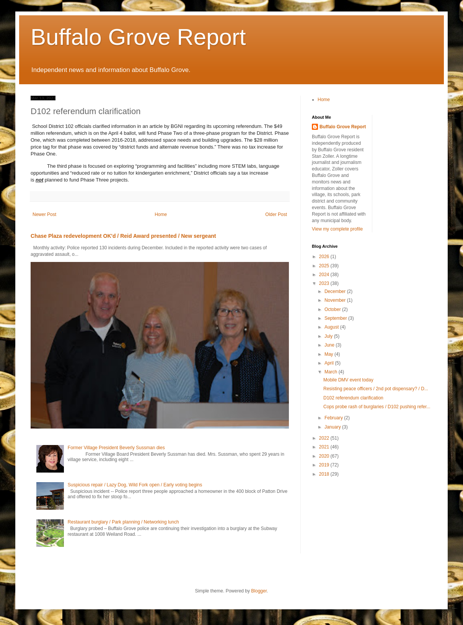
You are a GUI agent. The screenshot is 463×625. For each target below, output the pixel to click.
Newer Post (44, 214)
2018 (325, 474)
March (331, 372)
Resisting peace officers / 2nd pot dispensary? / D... (375, 388)
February (334, 417)
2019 (325, 465)
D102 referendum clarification (353, 398)
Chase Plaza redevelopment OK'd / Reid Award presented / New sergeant (123, 236)
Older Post (276, 214)
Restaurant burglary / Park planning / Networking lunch (123, 522)
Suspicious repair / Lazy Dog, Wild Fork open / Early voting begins (135, 485)
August (332, 327)
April (329, 363)
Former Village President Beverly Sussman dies (116, 447)
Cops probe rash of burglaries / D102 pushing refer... (376, 406)
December (335, 291)
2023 (325, 283)
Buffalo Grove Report (138, 37)
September (336, 318)
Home (161, 214)
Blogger (259, 591)
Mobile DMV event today (348, 380)
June (330, 345)
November (335, 300)
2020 (325, 456)
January (333, 427)
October (333, 309)
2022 (325, 438)
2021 (325, 447)
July (329, 336)
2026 (325, 256)
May (329, 354)
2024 (325, 274)
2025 (325, 265)
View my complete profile (337, 229)
